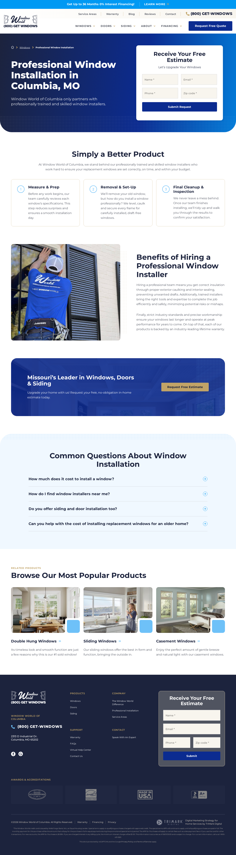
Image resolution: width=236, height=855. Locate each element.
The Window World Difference (122, 703)
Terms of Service (144, 842)
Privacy (112, 822)
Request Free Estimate (185, 387)
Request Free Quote (210, 26)
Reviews (150, 14)
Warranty (112, 14)
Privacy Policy (127, 842)
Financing (169, 26)
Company (119, 693)
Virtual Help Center (80, 749)
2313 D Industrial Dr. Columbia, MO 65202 (24, 738)
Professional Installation (125, 710)
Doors (106, 26)
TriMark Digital (214, 823)
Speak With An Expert (124, 737)
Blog (132, 14)
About (146, 26)
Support (76, 729)
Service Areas (87, 14)
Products (77, 693)
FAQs (73, 743)
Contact (170, 14)
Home (12, 47)
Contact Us (76, 756)
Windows (83, 26)
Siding (126, 26)
